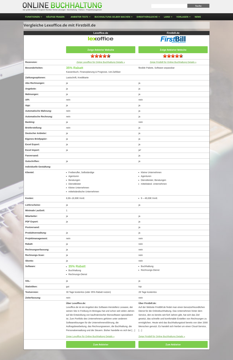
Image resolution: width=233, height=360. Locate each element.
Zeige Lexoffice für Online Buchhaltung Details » (100, 62)
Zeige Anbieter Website (100, 49)
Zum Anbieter (100, 344)
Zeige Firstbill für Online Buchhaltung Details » (173, 62)
